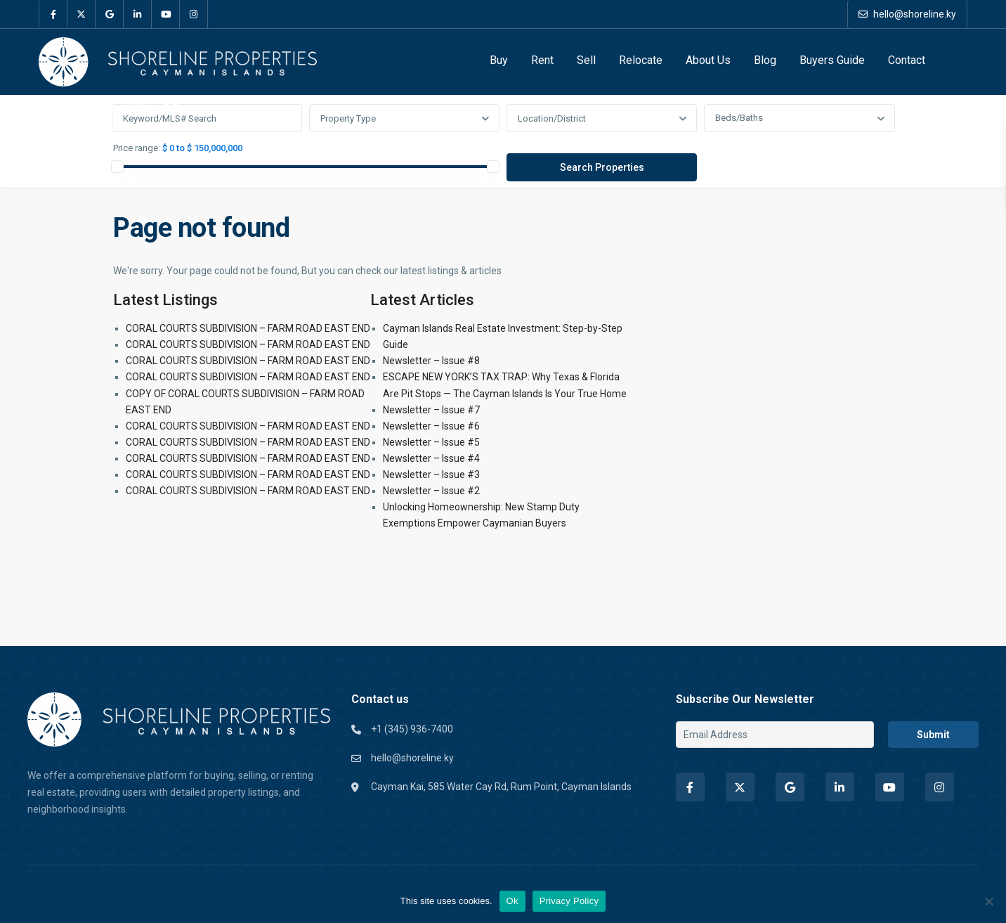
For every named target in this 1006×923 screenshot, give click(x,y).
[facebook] (53, 14)
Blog (765, 60)
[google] (110, 14)
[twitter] (81, 14)
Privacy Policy (569, 901)
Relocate (640, 60)
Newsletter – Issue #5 (431, 442)
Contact (906, 60)
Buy (499, 60)
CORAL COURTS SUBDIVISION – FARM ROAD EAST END (248, 328)
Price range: (136, 148)
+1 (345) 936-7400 (99, 108)
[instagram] (194, 14)
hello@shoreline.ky (907, 14)
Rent (542, 60)
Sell (586, 60)
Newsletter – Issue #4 (431, 458)
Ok (512, 901)
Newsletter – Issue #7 (431, 409)
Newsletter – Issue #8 (431, 360)
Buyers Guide (832, 60)
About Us (708, 60)
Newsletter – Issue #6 (431, 426)
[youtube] (166, 14)
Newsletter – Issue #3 (431, 474)
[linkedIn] (138, 14)
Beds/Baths (739, 117)
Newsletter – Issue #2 (431, 490)
